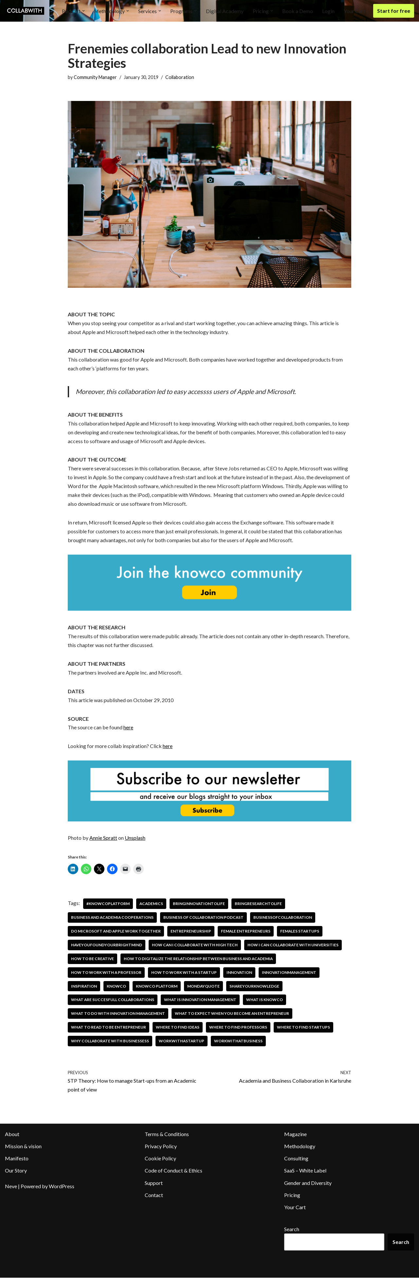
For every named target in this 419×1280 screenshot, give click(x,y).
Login (328, 11)
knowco (116, 988)
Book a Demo (297, 11)
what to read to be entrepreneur (109, 1029)
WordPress (61, 1188)
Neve (11, 1188)
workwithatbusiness (239, 1043)
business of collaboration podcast (205, 919)
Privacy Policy (161, 1148)
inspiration (84, 988)
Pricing (292, 1197)
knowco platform (157, 988)
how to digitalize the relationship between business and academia (199, 960)
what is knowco (267, 1001)
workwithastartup (182, 1043)
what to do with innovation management (119, 1015)
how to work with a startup (185, 974)
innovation (241, 974)
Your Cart (354, 11)
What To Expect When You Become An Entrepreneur (233, 1015)
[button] (83, 11)
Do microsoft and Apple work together (116, 933)
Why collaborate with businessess (110, 1043)
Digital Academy (225, 11)
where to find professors (239, 1029)
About (12, 1136)
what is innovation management (202, 1001)
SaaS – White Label (305, 1173)
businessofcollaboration (285, 919)
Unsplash (135, 840)
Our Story (16, 1173)
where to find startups (304, 1029)
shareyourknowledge (255, 988)
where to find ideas (178, 1029)
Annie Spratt (103, 840)
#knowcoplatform (108, 905)
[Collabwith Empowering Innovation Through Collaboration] (24, 11)
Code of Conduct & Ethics (173, 1173)
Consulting (296, 1161)
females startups (301, 933)
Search (291, 1231)
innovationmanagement (291, 974)
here (128, 729)
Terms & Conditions (167, 1136)
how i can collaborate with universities (295, 946)
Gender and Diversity (308, 1185)
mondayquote (204, 988)
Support (154, 1185)
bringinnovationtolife (200, 905)
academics (152, 905)
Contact (154, 1197)
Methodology (299, 1148)
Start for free (393, 11)
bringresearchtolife (260, 905)
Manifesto (16, 1161)
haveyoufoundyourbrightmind (107, 946)
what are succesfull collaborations (113, 1001)
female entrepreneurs (246, 933)
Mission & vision (23, 1148)
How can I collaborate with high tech (196, 946)
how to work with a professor (106, 974)
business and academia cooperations (113, 919)
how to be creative (93, 960)
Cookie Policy (160, 1161)
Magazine (295, 1136)
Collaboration (179, 77)
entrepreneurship (191, 933)
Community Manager (95, 77)
